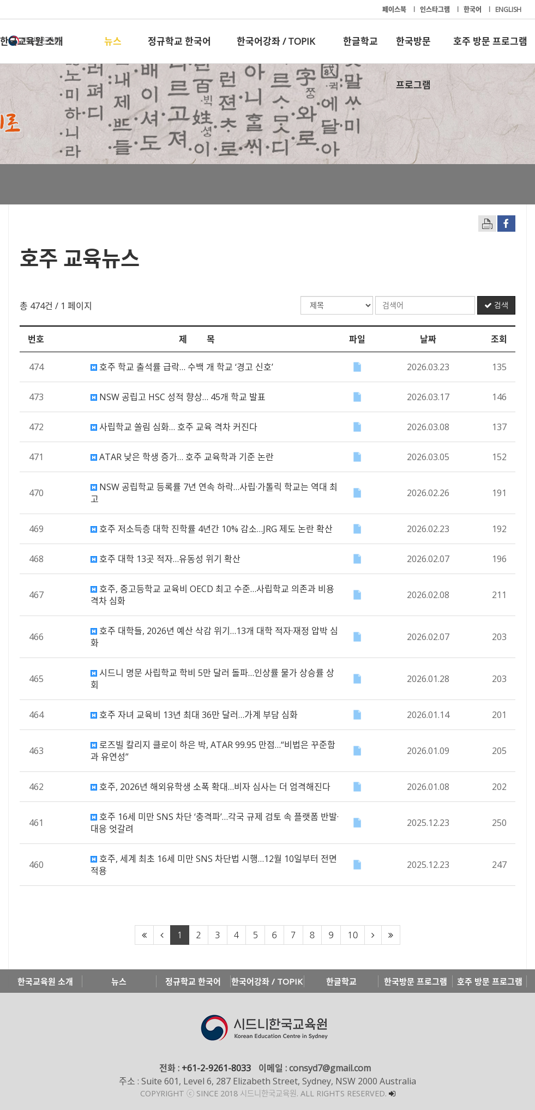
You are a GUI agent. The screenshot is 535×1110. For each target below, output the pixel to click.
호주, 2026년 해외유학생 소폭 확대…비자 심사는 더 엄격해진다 (210, 787)
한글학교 (360, 41)
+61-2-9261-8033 (216, 1068)
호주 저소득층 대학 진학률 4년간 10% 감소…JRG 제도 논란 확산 (212, 529)
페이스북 (395, 9)
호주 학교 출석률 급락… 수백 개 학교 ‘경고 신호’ (182, 367)
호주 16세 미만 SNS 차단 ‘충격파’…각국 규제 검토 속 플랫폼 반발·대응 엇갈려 (215, 823)
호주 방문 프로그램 (490, 41)
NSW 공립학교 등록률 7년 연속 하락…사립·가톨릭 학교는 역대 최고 (214, 493)
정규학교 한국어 (179, 41)
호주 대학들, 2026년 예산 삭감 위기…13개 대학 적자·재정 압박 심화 (214, 637)
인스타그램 (436, 9)
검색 (496, 305)
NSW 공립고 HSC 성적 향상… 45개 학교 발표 (178, 397)
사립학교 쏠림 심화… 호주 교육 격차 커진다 (174, 427)
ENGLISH (508, 9)
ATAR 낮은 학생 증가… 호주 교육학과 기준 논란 (182, 457)
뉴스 (113, 41)
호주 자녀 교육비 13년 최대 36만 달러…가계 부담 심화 (194, 715)
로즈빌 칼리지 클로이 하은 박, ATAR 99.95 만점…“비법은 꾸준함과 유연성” (213, 751)
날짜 (428, 339)
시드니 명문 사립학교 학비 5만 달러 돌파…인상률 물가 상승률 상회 (212, 679)
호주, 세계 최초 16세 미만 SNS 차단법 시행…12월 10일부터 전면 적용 (214, 865)
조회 (499, 339)
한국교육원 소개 (31, 41)
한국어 (473, 9)
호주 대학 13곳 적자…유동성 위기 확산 (166, 559)
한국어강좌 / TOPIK (276, 41)
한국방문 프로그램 (413, 49)
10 (352, 935)
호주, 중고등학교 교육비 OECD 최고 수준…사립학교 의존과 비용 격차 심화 (212, 595)
